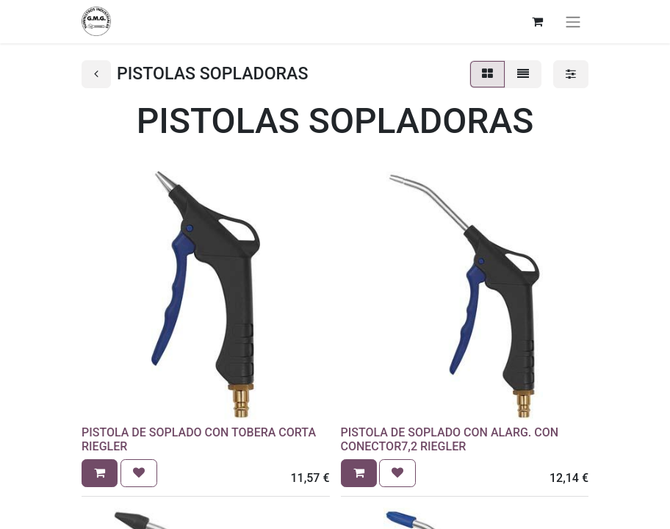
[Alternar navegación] (573, 21)
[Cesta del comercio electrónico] (537, 21)
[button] (100, 473)
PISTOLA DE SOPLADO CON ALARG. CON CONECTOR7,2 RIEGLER (450, 439)
